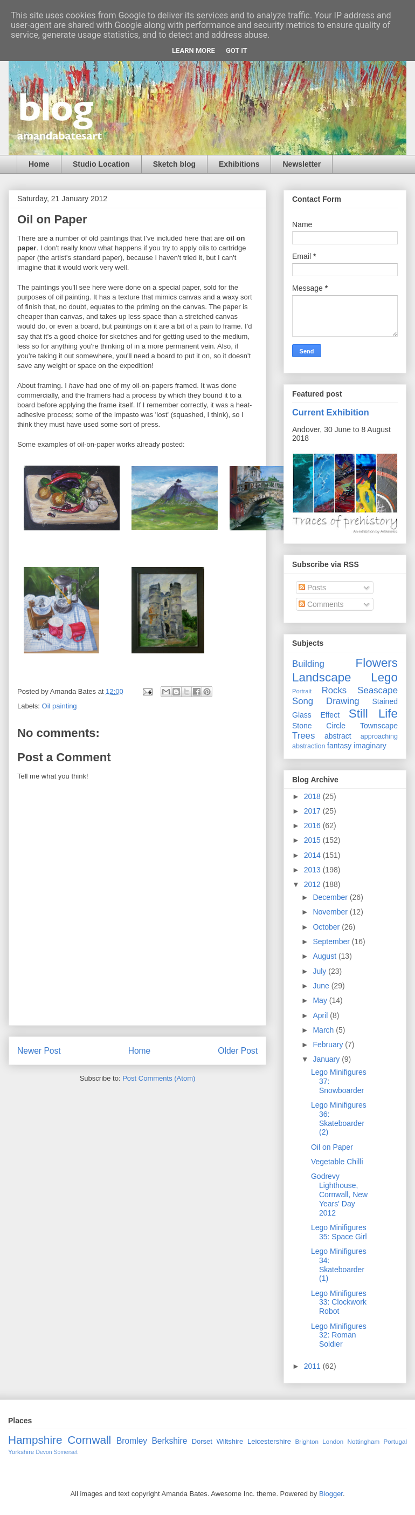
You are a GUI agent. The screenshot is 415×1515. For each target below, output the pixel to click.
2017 (313, 811)
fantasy (339, 745)
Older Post (238, 1050)
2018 (313, 796)
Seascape (377, 690)
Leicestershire (269, 1441)
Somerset (65, 1452)
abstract (337, 736)
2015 (313, 840)
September (332, 941)
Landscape (321, 677)
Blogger (331, 1494)
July (320, 971)
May (321, 1000)
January (327, 1059)
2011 (313, 1366)
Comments (321, 604)
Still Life (373, 713)
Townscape (379, 725)
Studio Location (101, 164)
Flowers (377, 663)
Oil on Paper (332, 1147)
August (325, 956)
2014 (313, 855)
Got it (236, 50)
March (324, 1030)
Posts (312, 587)
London (332, 1441)
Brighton (307, 1441)
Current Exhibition (330, 412)
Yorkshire (21, 1451)
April (321, 1015)
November (331, 911)
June (322, 985)
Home (39, 164)
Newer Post (39, 1050)
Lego (384, 677)
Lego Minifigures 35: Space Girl (339, 1232)
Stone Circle (318, 725)
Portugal (395, 1441)
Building (308, 664)
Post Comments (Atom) (158, 1078)
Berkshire (169, 1440)
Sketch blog (174, 164)
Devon (44, 1452)
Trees (303, 736)
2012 (313, 884)
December (331, 897)
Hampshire (35, 1440)
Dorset (202, 1441)
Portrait (302, 691)
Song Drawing (325, 701)
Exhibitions (239, 164)
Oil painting (59, 706)
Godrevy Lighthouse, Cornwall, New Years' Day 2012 (339, 1194)
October (327, 927)
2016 (313, 825)
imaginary (370, 745)
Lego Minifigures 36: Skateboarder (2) (338, 1118)
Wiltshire (230, 1441)
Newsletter (301, 164)
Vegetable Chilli (337, 1161)
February (329, 1044)
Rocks (334, 690)
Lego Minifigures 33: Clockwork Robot (338, 1302)
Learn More (193, 50)
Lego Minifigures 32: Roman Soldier (338, 1335)
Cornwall (89, 1440)
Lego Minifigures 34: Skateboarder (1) (338, 1264)
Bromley (131, 1440)
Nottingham (363, 1441)
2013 (313, 869)
